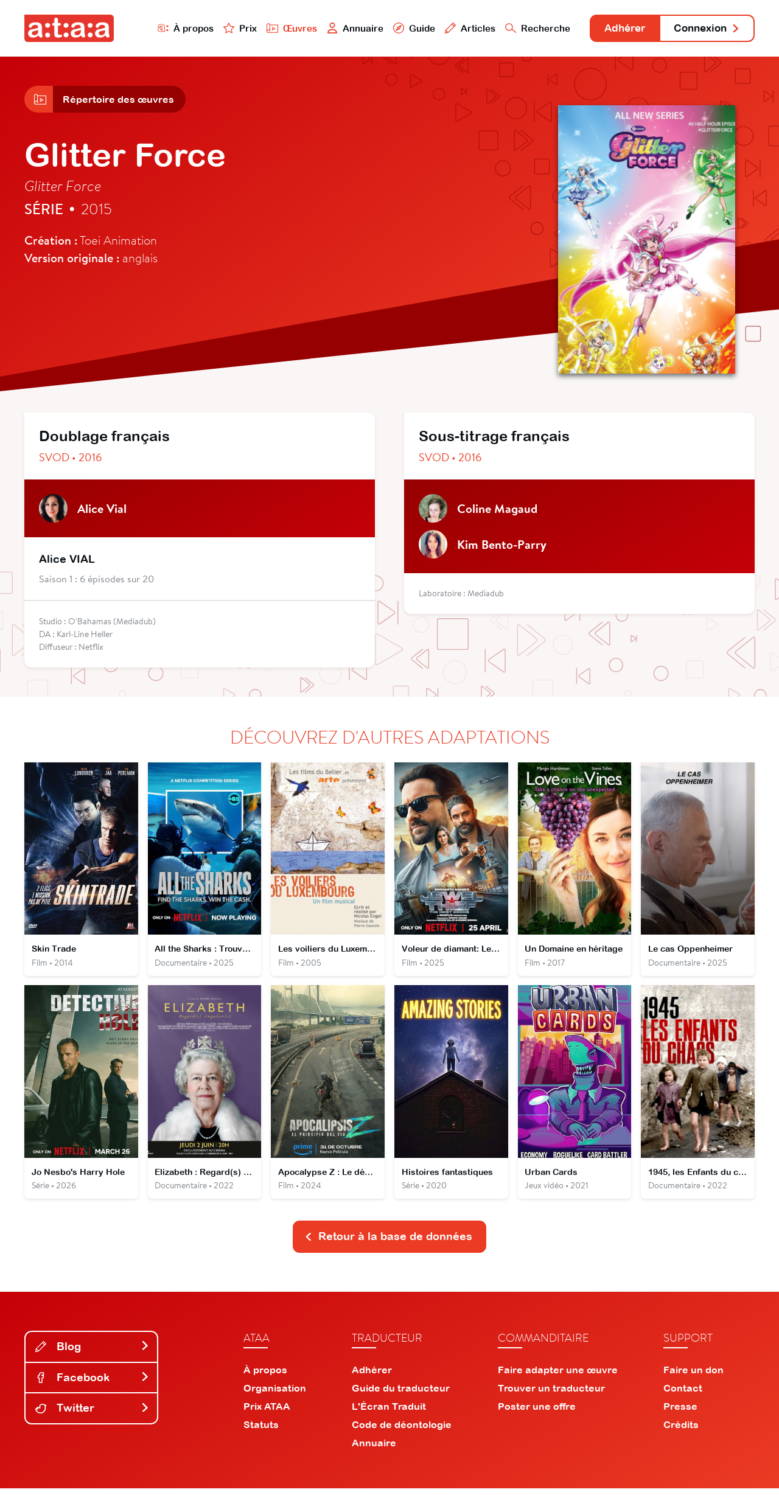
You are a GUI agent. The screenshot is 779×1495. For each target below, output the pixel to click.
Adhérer (616, 29)
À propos (171, 28)
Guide (401, 28)
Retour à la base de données (388, 1242)
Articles (457, 28)
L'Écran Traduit (389, 1412)
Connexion (704, 29)
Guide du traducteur (401, 1394)
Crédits (681, 1431)
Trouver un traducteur (551, 1394)
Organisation (274, 1394)
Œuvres (278, 28)
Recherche (526, 28)
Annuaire (342, 28)
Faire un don (693, 1376)
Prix (226, 28)
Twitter (92, 1414)
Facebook (92, 1384)
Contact (682, 1394)
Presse (680, 1412)
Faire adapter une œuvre (558, 1376)
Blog (92, 1353)
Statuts (261, 1431)
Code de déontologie (402, 1431)
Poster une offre (537, 1412)
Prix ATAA (266, 1412)
